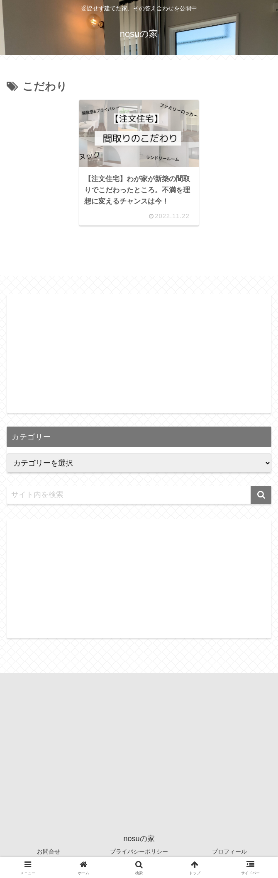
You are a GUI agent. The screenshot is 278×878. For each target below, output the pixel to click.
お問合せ (48, 851)
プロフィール (229, 851)
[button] (261, 495)
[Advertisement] (139, 352)
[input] (139, 495)
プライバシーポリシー (139, 851)
